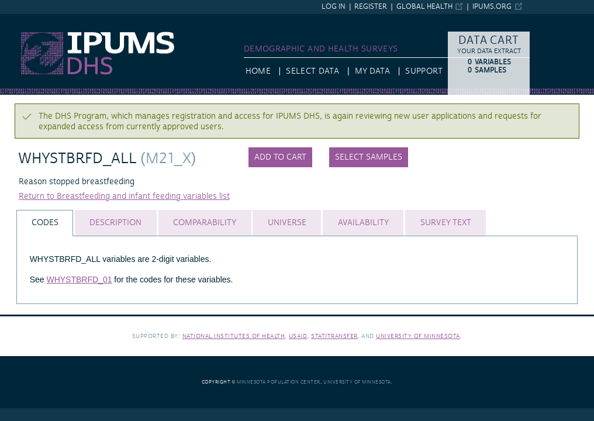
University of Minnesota (418, 336)
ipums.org (492, 6)
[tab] (44, 223)
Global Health (424, 6)
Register (370, 6)
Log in (334, 6)
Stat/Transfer (334, 336)
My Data (372, 71)
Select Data (312, 71)
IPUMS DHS (22, 19)
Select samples (368, 157)
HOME (258, 71)
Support (423, 71)
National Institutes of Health (233, 336)
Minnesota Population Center (278, 382)
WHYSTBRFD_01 (79, 279)
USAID (298, 336)
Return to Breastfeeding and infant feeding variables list (124, 196)
